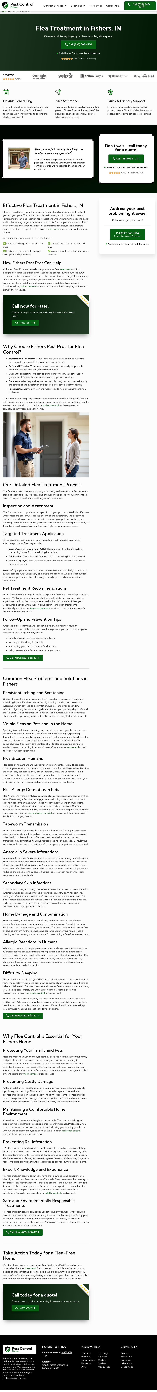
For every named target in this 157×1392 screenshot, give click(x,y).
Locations (78, 5)
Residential (96, 5)
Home (3, 14)
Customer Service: (51, 1355)
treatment (65, 271)
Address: (46, 1364)
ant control (73, 749)
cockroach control (70, 1132)
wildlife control (53, 1194)
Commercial (112, 5)
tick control (53, 231)
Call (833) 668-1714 (25, 324)
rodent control (51, 407)
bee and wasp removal (40, 815)
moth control (30, 1075)
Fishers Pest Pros (54, 1348)
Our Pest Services (55, 5)
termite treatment (40, 610)
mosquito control (35, 995)
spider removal (29, 288)
